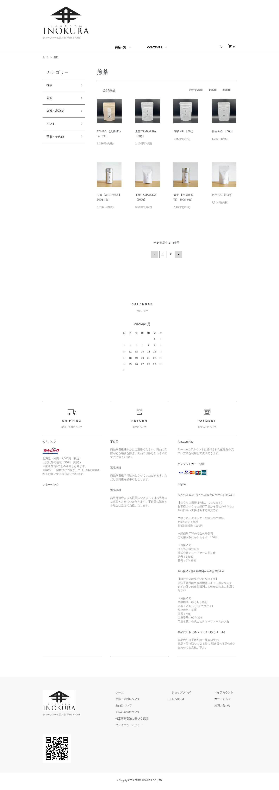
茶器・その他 (56, 141)
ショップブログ (190, 691)
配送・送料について (143, 698)
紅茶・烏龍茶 (56, 113)
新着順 (226, 89)
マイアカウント (226, 691)
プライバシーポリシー (144, 724)
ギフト (51, 127)
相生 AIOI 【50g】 (223, 131)
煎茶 (57, 57)
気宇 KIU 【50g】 (184, 131)
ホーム (46, 57)
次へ (178, 254)
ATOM (192, 698)
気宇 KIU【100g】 (223, 194)
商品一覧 (120, 47)
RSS (184, 698)
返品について (139, 704)
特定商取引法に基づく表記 (147, 717)
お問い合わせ (225, 704)
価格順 (212, 89)
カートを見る (225, 698)
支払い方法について (143, 711)
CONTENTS (154, 47)
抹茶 (49, 86)
